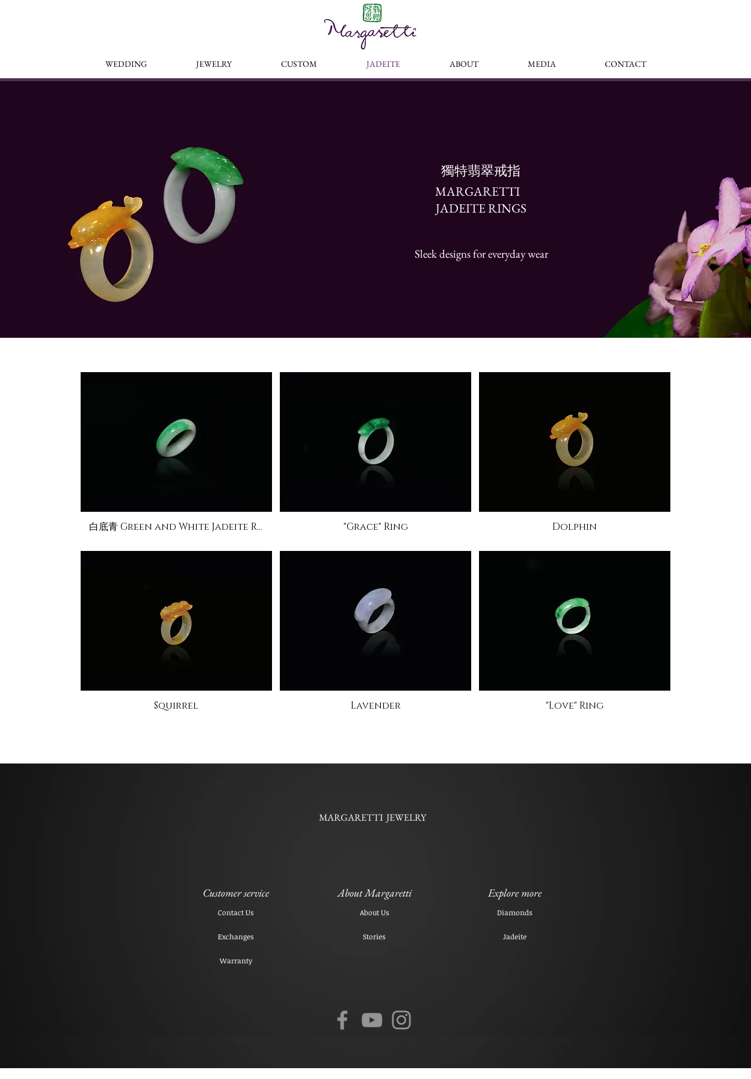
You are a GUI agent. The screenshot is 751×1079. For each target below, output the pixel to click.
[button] (176, 457)
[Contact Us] (236, 912)
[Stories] (374, 936)
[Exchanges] (235, 936)
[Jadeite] (514, 936)
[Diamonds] (514, 912)
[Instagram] (401, 1020)
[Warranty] (236, 960)
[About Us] (374, 912)
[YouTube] (372, 1020)
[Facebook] (342, 1020)
